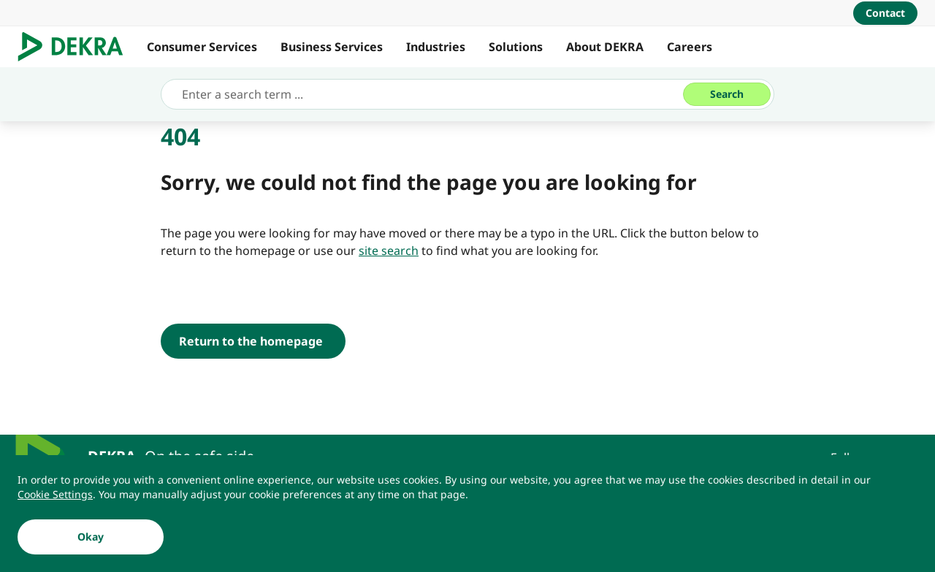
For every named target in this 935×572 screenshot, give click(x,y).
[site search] (389, 250)
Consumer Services (202, 47)
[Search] (727, 94)
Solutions (516, 47)
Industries (435, 47)
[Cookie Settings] (55, 494)
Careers (689, 47)
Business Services (331, 47)
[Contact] (885, 13)
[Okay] (91, 536)
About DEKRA (605, 47)
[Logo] (76, 46)
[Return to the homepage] (253, 341)
